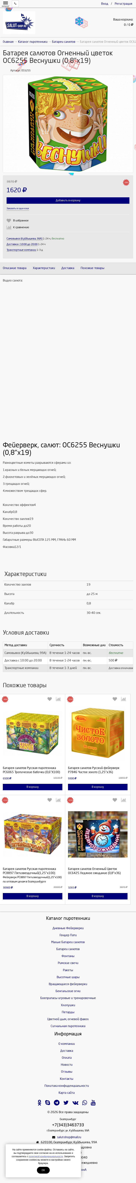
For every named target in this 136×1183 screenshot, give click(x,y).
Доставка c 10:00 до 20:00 (22, 244)
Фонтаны (68, 956)
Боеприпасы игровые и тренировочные (68, 998)
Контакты (66, 1078)
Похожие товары (92, 268)
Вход (104, 3)
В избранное (21, 220)
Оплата (67, 1057)
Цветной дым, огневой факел (68, 1019)
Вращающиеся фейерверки (68, 984)
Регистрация (123, 3)
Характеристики (44, 268)
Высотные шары (68, 977)
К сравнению (21, 227)
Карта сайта (67, 1092)
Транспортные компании (21, 250)
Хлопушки (68, 1005)
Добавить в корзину (68, 200)
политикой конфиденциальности (46, 1156)
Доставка (67, 268)
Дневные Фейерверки (68, 928)
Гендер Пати (68, 935)
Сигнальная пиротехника (68, 1026)
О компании (66, 1043)
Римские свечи (68, 963)
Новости (67, 1064)
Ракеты (68, 970)
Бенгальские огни (68, 991)
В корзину (33, 787)
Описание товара (14, 268)
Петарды (68, 1012)
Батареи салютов (68, 949)
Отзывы (66, 1071)
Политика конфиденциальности (66, 1085)
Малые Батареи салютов (68, 942)
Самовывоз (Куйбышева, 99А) (25, 238)
